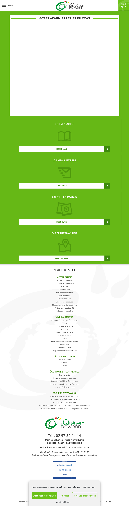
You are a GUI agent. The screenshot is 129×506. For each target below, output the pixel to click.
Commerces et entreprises (64, 378)
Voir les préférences (85, 495)
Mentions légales (63, 502)
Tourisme (64, 366)
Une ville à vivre (64, 360)
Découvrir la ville (65, 356)
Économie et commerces (64, 372)
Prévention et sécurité (64, 308)
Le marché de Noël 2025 (64, 387)
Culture (64, 329)
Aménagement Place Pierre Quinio (64, 396)
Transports (64, 345)
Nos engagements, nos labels (64, 305)
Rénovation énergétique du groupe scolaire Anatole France (64, 405)
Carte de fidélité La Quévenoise (64, 381)
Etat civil (64, 286)
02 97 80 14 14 (68, 436)
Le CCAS (64, 323)
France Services (64, 299)
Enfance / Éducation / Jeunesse (64, 320)
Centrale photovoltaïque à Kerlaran (65, 399)
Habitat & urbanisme (64, 332)
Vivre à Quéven (64, 317)
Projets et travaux (64, 393)
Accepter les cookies (44, 495)
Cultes (64, 338)
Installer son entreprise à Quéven (64, 384)
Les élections (64, 290)
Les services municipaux (65, 283)
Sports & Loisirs (64, 348)
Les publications (64, 296)
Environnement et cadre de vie (64, 342)
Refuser (65, 495)
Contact (21, 502)
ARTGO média (105, 502)
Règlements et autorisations (64, 351)
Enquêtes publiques (64, 302)
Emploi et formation (64, 326)
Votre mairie (64, 277)
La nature (64, 363)
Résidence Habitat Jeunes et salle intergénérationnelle (64, 409)
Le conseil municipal (64, 280)
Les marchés (64, 375)
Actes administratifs (64, 311)
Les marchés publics (64, 293)
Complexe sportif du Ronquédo (64, 402)
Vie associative (64, 335)
